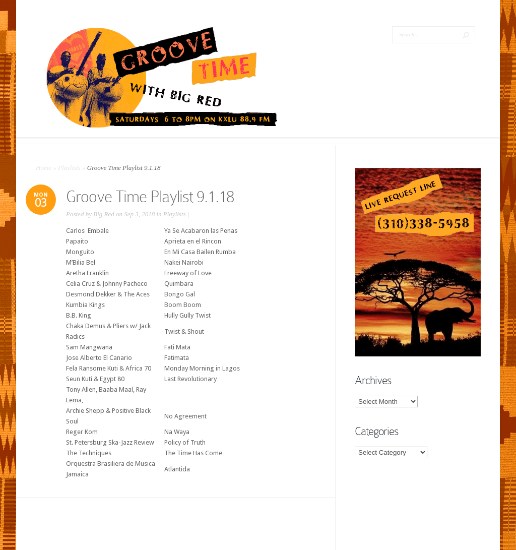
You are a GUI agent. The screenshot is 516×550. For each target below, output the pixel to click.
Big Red (103, 214)
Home (43, 167)
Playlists (69, 167)
